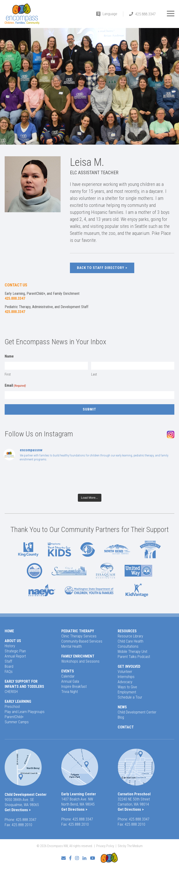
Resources (127, 631)
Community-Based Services (81, 641)
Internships (126, 677)
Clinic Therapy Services (78, 636)
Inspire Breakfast (74, 686)
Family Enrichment (77, 656)
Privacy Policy (105, 846)
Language (110, 13)
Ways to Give (127, 687)
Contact (126, 727)
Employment (127, 692)
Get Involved (129, 666)
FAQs (9, 671)
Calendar (68, 676)
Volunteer (125, 671)
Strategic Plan (15, 651)
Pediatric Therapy (77, 631)
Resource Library (130, 636)
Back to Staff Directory (100, 268)
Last (94, 374)
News (122, 707)
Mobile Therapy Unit (132, 651)
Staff (8, 661)
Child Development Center (137, 712)
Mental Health (71, 646)
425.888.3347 (145, 14)
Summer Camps (17, 722)
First (8, 374)
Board (9, 666)
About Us (13, 641)
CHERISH (11, 691)
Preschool (12, 706)
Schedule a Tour (130, 697)
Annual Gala (70, 681)
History (10, 646)
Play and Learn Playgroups (25, 712)
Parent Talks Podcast (134, 656)
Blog (121, 717)
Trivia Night (69, 691)
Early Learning (18, 701)
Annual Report (15, 656)
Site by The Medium (130, 846)
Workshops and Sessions (80, 661)
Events (67, 671)
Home (9, 631)
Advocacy (125, 682)
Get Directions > (18, 810)
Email (15, 385)
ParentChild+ (14, 717)
